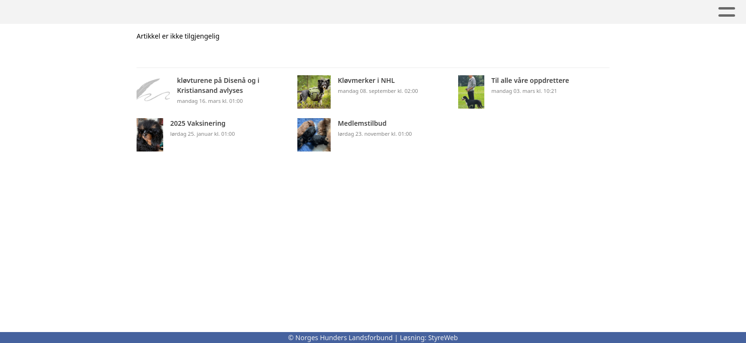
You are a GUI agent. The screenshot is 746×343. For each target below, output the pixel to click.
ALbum (549, 12)
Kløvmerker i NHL (198, 12)
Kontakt (367, 12)
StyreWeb (443, 337)
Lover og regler (292, 12)
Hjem (79, 12)
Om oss (123, 12)
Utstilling (431, 12)
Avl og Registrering (629, 12)
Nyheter (495, 12)
